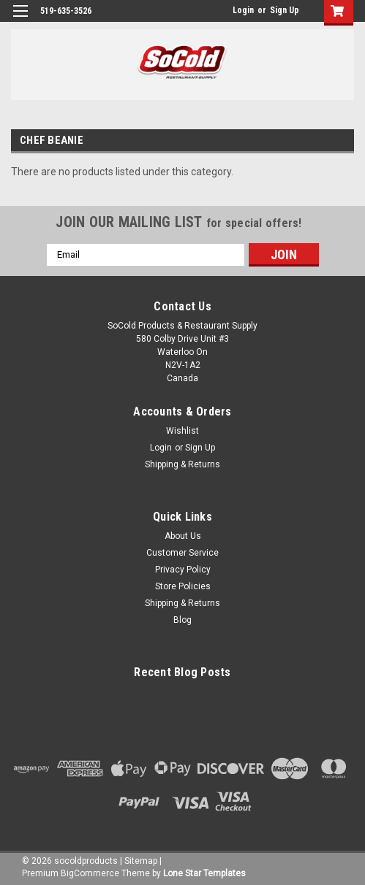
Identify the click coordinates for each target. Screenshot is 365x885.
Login (243, 10)
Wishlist (182, 431)
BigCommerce (90, 873)
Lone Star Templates (204, 873)
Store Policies (183, 586)
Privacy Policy (183, 569)
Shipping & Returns (182, 464)
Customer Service (182, 553)
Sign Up (284, 10)
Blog (182, 620)
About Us (183, 536)
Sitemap (140, 861)
